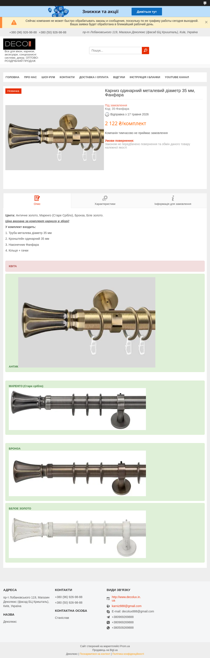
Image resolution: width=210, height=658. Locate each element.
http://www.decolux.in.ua (126, 598)
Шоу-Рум (48, 77)
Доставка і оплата (93, 77)
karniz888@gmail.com (127, 606)
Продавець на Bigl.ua (105, 650)
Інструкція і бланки (145, 77)
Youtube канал (177, 77)
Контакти (67, 77)
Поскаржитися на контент (95, 653)
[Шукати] (145, 50)
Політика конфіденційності (128, 653)
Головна (12, 77)
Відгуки (119, 77)
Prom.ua (125, 646)
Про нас (30, 77)
